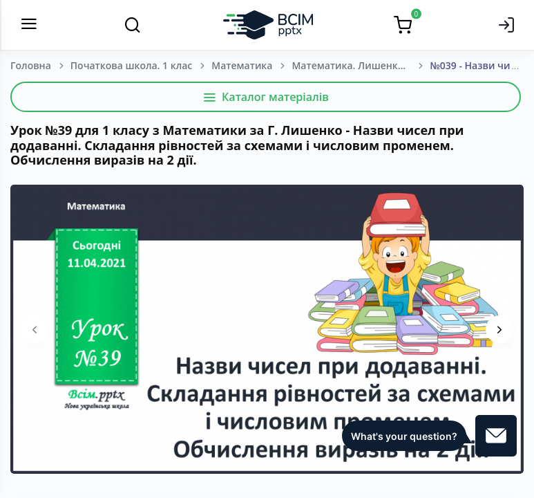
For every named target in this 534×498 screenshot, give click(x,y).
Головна (30, 65)
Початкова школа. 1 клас (131, 65)
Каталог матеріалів (265, 96)
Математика (241, 65)
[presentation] (34, 329)
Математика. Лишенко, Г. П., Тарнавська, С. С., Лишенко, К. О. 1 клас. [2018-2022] (361, 65)
